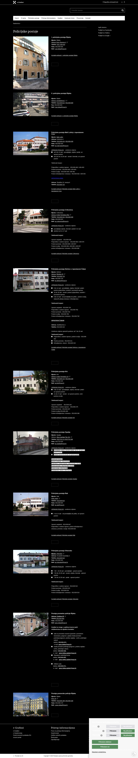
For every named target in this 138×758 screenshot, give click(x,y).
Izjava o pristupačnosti (88, 756)
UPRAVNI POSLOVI (57, 150)
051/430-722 (61, 184)
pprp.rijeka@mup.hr (61, 623)
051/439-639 (69, 103)
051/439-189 (61, 701)
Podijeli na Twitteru (102, 33)
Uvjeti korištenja (77, 756)
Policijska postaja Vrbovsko (61, 551)
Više (54, 64)
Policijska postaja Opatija (60, 432)
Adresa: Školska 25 (57, 274)
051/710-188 (69, 439)
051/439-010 (61, 217)
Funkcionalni (96, 734)
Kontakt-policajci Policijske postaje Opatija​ (64, 479)
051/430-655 (60, 618)
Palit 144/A (54, 498)
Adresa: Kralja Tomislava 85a (60, 215)
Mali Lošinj (60, 137)
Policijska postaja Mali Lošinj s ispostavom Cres (67, 133)
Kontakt (88, 18)
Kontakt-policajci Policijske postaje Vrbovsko (64, 599)
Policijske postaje (33, 18)
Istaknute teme (69, 18)
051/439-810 (61, 500)
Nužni (94, 730)
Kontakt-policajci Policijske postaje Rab (63, 535)
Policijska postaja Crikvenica (62, 210)
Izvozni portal (17, 737)
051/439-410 (61, 141)
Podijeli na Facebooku (103, 30)
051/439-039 (69, 217)
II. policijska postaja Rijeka (61, 93)
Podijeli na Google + (103, 36)
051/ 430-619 (61, 44)
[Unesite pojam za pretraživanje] (95, 10)
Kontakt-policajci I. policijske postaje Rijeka (64, 55)
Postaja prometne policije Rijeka (63, 613)
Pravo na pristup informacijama (60, 731)
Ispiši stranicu (101, 27)
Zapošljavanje (55, 739)
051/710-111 (61, 439)
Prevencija (80, 18)
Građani (60, 18)
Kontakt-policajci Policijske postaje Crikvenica (65, 253)
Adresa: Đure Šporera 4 (58, 42)
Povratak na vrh (19, 756)
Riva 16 (53, 698)
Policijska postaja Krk (59, 371)
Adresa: (57, 616)
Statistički (95, 739)
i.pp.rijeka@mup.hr (60, 49)
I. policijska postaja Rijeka (61, 37)
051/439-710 (61, 276)
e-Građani (16, 731)
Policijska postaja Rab (59, 493)
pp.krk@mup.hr (59, 383)
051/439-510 (61, 558)
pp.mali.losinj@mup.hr (62, 146)
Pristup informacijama (48, 18)
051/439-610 (61, 103)
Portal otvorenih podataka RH (22, 735)
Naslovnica (16, 23)
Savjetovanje (55, 733)
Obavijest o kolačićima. (99, 752)
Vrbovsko (56, 553)
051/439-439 (69, 141)
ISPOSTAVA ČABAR (57, 320)
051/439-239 (69, 379)
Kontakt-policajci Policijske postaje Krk (63, 417)
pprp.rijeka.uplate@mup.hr (67, 653)
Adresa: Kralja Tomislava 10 (59, 376)
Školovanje (54, 737)
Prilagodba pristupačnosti (110, 2)
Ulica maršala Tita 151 (63, 437)
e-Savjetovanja (17, 733)
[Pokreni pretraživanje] (122, 10)
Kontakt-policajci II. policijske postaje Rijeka (64, 116)
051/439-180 (69, 701)
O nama (23, 18)
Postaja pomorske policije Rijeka (63, 693)
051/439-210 (61, 379)
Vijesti (17, 18)
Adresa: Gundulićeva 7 (58, 100)
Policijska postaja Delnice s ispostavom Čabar (68, 269)
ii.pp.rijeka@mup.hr (61, 107)
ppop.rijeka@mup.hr (61, 705)
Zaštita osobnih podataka (58, 735)
